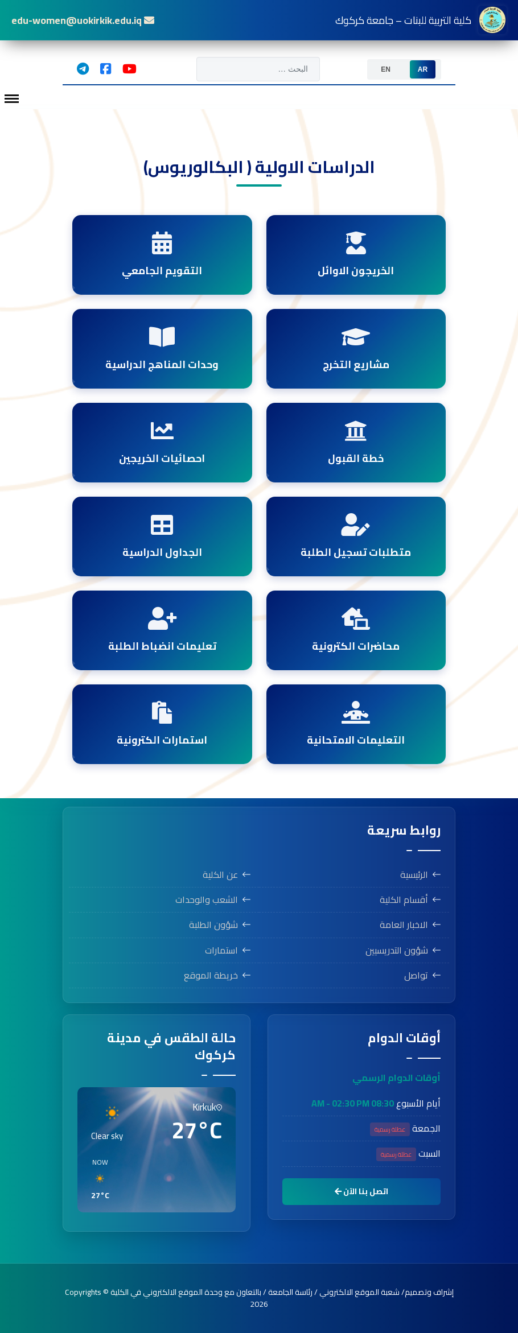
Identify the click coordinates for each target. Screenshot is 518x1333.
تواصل (416, 975)
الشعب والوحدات (206, 899)
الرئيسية (414, 874)
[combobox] (258, 69)
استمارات (221, 950)
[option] (422, 69)
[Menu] (11, 98)
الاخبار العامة (404, 924)
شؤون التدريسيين (396, 950)
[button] (217, 1179)
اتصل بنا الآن (361, 1191)
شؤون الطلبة (213, 924)
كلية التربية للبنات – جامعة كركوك (421, 20)
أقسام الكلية (404, 899)
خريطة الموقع (211, 975)
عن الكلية (220, 874)
